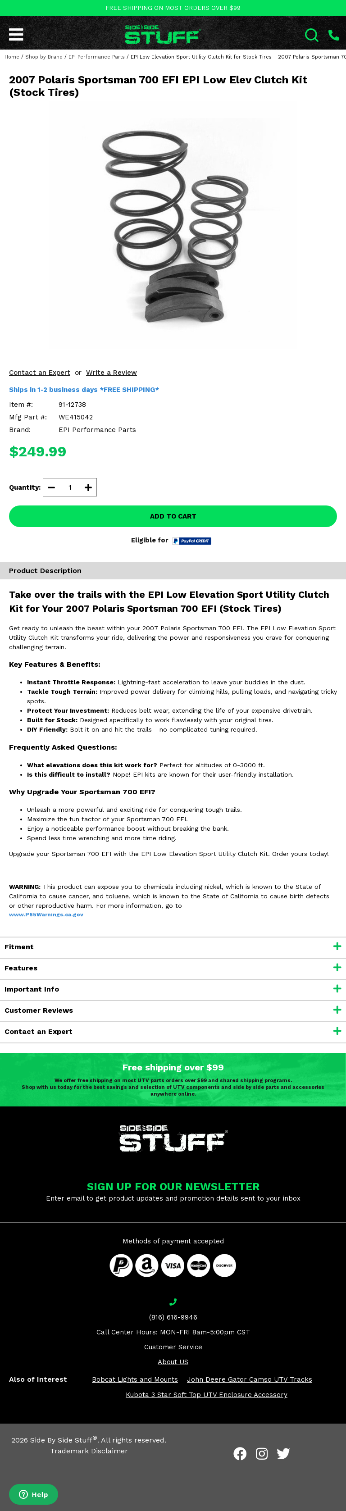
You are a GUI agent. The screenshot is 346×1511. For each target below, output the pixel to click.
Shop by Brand (44, 57)
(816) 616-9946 (173, 1317)
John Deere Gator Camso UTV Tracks (249, 1379)
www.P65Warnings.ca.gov (46, 914)
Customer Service (173, 1347)
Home (12, 57)
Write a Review (111, 373)
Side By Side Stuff (63, 1440)
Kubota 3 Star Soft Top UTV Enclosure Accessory (206, 1395)
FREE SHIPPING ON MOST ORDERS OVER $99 (173, 8)
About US (173, 1362)
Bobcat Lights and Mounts (135, 1379)
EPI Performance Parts (96, 57)
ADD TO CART (173, 516)
